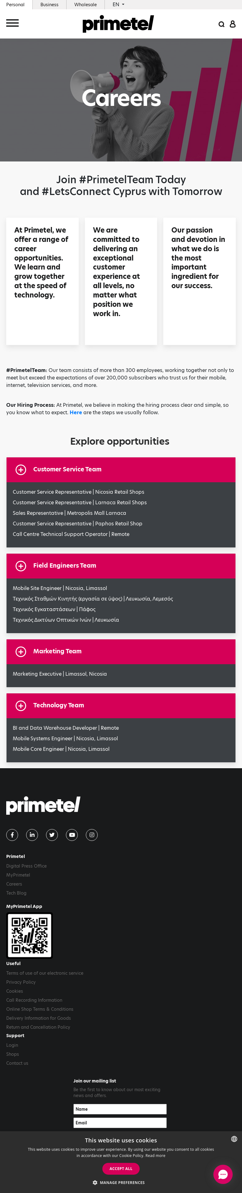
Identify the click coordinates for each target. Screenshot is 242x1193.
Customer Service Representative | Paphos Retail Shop (77, 523)
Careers (14, 884)
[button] (121, 1182)
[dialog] (121, 1162)
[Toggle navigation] (12, 24)
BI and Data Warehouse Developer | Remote (66, 728)
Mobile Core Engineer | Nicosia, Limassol (61, 749)
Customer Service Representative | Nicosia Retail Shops (78, 492)
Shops (12, 1054)
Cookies (14, 991)
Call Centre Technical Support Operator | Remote (71, 534)
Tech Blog (16, 893)
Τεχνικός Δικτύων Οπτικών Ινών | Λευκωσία (66, 620)
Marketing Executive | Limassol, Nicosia (60, 674)
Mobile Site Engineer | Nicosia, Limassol (60, 588)
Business (49, 5)
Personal (15, 5)
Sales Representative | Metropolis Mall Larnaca (69, 513)
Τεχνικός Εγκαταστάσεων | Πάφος (54, 609)
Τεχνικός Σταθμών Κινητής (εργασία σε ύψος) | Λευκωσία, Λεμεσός (93, 598)
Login (12, 1045)
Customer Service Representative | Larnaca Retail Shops (80, 502)
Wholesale (85, 5)
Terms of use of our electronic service (44, 973)
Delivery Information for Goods (38, 1018)
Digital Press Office (26, 866)
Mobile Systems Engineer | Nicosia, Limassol (65, 738)
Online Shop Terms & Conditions (39, 1009)
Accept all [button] (121, 1168)
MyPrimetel (18, 875)
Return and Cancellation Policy (38, 1027)
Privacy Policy (21, 982)
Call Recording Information (34, 1000)
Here (76, 412)
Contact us (17, 1063)
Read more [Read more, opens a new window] (155, 1155)
